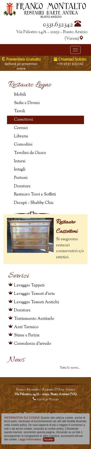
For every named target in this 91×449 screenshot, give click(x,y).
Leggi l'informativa (29, 439)
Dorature (22, 186)
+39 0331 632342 (70, 64)
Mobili (20, 95)
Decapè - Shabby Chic (34, 203)
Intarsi (19, 161)
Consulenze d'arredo (32, 344)
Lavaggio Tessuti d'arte (34, 294)
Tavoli (19, 111)
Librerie (21, 136)
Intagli (19, 170)
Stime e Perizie (27, 335)
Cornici (21, 128)
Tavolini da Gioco (30, 153)
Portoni (21, 178)
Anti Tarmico (26, 327)
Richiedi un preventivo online (21, 66)
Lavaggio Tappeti (29, 285)
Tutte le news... (70, 367)
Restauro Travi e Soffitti (35, 194)
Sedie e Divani (27, 103)
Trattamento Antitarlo (34, 319)
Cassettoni (23, 120)
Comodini (23, 145)
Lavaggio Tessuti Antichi (36, 302)
